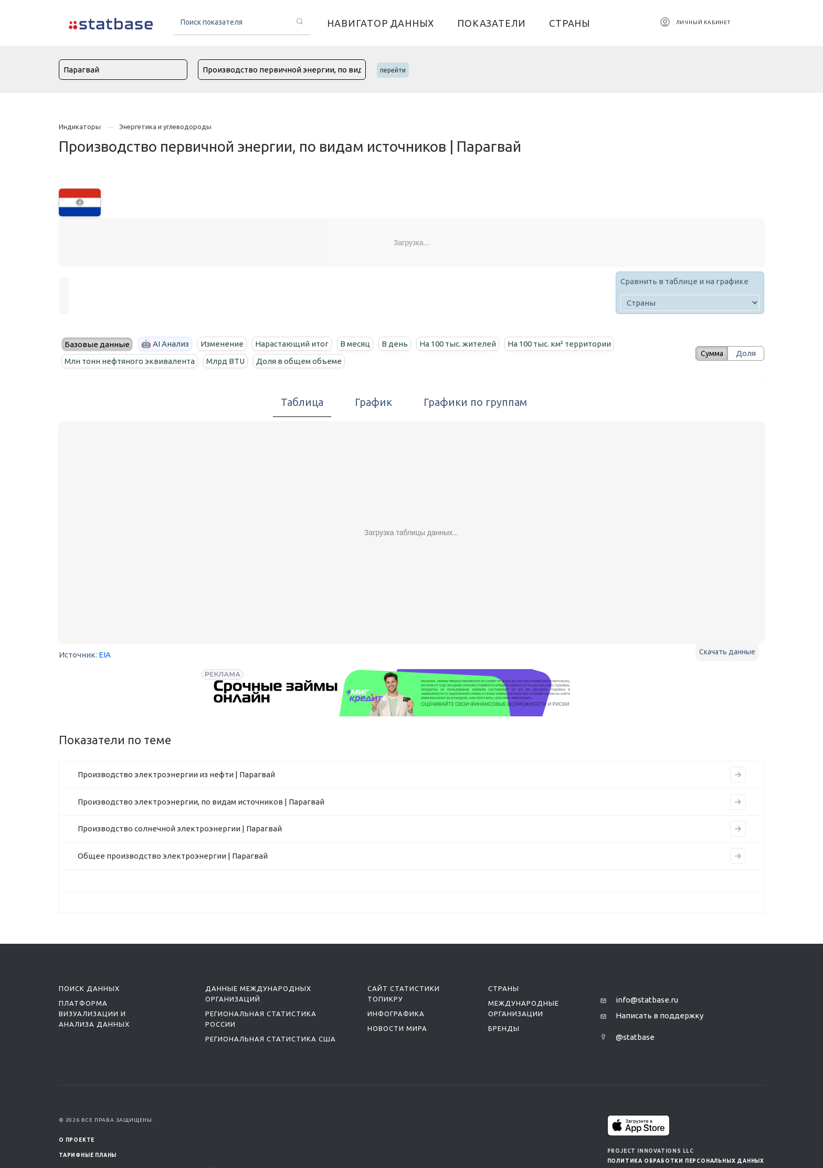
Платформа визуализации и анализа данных (94, 1013)
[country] (689, 303)
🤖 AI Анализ (165, 343)
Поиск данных (89, 988)
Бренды (504, 1028)
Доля (746, 353)
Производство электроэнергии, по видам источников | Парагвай (201, 801)
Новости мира (397, 1028)
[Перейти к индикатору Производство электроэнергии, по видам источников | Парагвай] (738, 802)
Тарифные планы (88, 1155)
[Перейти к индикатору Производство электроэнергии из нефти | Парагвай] (738, 775)
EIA (105, 654)
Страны (503, 988)
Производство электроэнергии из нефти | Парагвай (176, 774)
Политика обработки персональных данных (685, 1161)
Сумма (708, 353)
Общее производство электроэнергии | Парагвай (173, 855)
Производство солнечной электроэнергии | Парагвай (180, 828)
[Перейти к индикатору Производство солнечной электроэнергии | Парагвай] (738, 829)
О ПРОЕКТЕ (76, 1140)
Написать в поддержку (659, 1015)
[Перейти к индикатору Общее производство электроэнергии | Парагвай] (738, 856)
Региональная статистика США (270, 1038)
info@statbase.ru (647, 999)
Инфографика (396, 1013)
